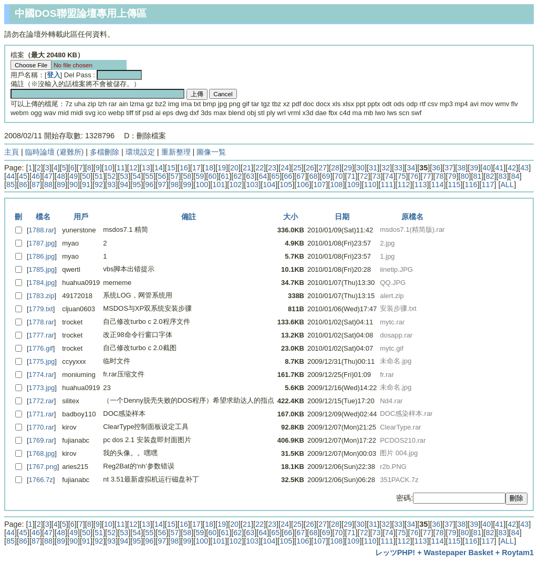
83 (503, 176)
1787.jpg (42, 243)
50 (86, 176)
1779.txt (41, 309)
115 (454, 184)
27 (322, 168)
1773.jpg (42, 388)
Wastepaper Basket (458, 552)
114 (437, 184)
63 (250, 176)
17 (196, 168)
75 (401, 176)
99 (187, 184)
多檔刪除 (104, 152)
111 (386, 184)
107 (319, 184)
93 (111, 184)
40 (486, 168)
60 (212, 176)
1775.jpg (42, 361)
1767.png (43, 467)
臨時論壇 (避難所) (54, 152)
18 (209, 168)
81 (477, 176)
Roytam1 (518, 552)
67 (300, 176)
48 (61, 176)
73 (376, 176)
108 (336, 184)
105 (286, 184)
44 (10, 176)
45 (23, 176)
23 (272, 168)
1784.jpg (42, 283)
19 (222, 168)
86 (23, 184)
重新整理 (176, 152)
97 (162, 184)
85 (10, 184)
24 (285, 168)
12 (133, 168)
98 (174, 184)
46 (36, 176)
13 (146, 168)
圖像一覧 (211, 152)
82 (490, 176)
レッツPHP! (395, 552)
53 (124, 176)
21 (247, 168)
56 (162, 176)
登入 (53, 75)
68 (313, 176)
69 (326, 176)
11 (121, 168)
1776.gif (41, 348)
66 (288, 176)
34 (411, 168)
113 (420, 184)
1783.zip (42, 296)
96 (149, 184)
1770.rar (41, 427)
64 (262, 176)
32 (385, 168)
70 (338, 176)
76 (414, 176)
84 (515, 176)
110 (370, 184)
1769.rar (41, 440)
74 (389, 176)
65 (275, 176)
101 (218, 184)
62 (237, 176)
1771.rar (41, 414)
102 (235, 184)
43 (524, 168)
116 (470, 184)
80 (465, 176)
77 (427, 176)
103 (252, 184)
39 (474, 168)
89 (61, 184)
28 (335, 168)
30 (360, 168)
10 (108, 168)
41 (499, 168)
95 (136, 184)
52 (111, 176)
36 (436, 168)
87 (36, 184)
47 (48, 176)
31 (373, 168)
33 (398, 168)
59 (199, 176)
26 (310, 168)
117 (488, 184)
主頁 (11, 152)
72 (363, 176)
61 (225, 176)
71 (351, 176)
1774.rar (41, 375)
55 (149, 176)
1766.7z (41, 480)
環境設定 (140, 152)
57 (174, 176)
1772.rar (41, 401)
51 (99, 176)
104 (269, 184)
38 (461, 168)
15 (171, 168)
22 (259, 168)
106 (302, 184)
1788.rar (41, 230)
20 (234, 168)
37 (448, 168)
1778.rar (41, 322)
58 (187, 176)
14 (158, 168)
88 (48, 184)
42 (512, 168)
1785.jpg (42, 269)
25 (297, 168)
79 (452, 176)
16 (184, 168)
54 (136, 176)
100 (201, 184)
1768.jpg (42, 453)
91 (86, 184)
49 (73, 176)
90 (73, 184)
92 (99, 184)
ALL (507, 184)
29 (348, 168)
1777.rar (41, 335)
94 (124, 184)
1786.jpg (42, 256)
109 (353, 184)
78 (440, 176)
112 (403, 184)
